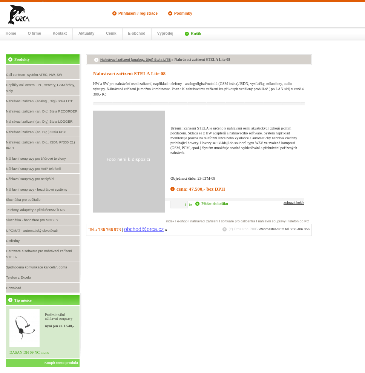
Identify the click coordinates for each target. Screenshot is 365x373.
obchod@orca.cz (144, 229)
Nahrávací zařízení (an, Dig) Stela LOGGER (39, 121)
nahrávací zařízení (204, 221)
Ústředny (13, 241)
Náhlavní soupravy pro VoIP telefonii (33, 169)
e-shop (182, 221)
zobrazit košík (294, 203)
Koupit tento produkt (61, 363)
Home (11, 33)
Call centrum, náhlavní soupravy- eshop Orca (26, 14)
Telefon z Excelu (18, 277)
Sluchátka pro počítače (23, 200)
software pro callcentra (238, 221)
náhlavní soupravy (271, 221)
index (170, 221)
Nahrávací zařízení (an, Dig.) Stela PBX (36, 132)
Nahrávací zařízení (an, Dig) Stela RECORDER (42, 111)
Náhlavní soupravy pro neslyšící (30, 179)
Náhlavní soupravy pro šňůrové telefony (36, 158)
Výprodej (165, 33)
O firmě (34, 33)
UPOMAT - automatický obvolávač (32, 231)
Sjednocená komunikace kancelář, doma (36, 267)
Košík (196, 34)
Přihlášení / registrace (138, 13)
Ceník (111, 33)
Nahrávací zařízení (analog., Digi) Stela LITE (40, 101)
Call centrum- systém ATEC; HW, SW (34, 75)
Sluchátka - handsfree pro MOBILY (32, 220)
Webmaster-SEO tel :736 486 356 (284, 229)
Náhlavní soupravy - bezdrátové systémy (36, 189)
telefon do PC (298, 221)
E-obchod (137, 33)
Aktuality (86, 33)
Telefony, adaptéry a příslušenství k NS (35, 210)
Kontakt (60, 33)
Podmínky (183, 13)
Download (13, 288)
